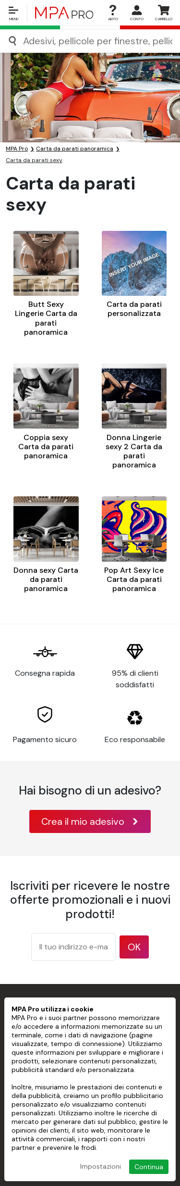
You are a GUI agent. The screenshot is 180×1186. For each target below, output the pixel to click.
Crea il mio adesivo (90, 821)
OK (134, 947)
